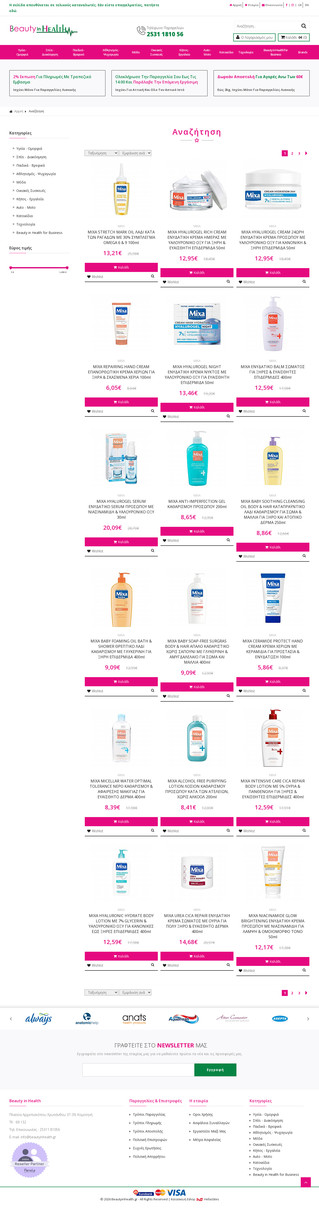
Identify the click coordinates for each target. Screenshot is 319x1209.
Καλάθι (121, 263)
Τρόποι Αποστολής (146, 1127)
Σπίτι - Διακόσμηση (49, 50)
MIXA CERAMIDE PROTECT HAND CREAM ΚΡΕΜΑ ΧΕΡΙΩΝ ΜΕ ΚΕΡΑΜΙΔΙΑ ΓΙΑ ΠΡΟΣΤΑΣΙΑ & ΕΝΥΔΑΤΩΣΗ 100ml (273, 644)
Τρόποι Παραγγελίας (147, 1110)
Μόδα (135, 50)
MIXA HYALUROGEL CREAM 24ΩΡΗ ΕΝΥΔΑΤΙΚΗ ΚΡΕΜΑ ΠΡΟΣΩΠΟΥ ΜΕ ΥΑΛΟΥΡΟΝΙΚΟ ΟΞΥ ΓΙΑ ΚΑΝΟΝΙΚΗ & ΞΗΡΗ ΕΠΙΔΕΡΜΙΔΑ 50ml (272, 235)
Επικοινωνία (271, 5)
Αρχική (233, 5)
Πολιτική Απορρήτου (147, 1152)
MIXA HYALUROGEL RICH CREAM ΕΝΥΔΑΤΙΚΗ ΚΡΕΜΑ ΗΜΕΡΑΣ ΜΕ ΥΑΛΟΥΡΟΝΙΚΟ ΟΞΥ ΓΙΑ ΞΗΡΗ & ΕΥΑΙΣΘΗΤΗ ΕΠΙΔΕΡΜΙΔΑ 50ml (197, 235)
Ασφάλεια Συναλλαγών (210, 1118)
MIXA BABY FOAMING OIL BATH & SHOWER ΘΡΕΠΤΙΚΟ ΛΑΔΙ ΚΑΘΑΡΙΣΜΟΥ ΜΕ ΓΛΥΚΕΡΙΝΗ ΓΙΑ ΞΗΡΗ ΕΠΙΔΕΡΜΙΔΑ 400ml (121, 644)
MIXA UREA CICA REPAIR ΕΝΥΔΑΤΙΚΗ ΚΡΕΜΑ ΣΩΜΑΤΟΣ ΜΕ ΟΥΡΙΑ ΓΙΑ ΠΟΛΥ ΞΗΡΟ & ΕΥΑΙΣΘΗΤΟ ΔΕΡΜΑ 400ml (197, 919)
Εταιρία (250, 5)
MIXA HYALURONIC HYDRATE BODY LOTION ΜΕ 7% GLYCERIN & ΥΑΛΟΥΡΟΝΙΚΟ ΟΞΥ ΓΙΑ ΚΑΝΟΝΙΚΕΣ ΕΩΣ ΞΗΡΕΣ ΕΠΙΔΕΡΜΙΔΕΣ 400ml (121, 919)
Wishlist (95, 272)
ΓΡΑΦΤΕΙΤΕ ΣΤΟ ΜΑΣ (160, 1041)
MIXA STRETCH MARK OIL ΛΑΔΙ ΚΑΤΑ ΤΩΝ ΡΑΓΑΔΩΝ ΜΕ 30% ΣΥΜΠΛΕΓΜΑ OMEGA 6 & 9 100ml (121, 233)
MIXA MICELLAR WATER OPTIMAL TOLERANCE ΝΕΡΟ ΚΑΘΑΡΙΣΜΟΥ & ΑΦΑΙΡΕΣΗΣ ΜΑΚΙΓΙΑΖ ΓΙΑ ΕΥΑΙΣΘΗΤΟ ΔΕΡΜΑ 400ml (121, 784)
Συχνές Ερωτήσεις (145, 1143)
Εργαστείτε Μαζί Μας (208, 1127)
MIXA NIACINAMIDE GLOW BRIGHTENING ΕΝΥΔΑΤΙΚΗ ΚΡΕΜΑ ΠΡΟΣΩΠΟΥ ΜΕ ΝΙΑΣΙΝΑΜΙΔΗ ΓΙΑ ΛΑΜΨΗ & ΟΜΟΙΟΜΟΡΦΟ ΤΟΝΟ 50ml (272, 922)
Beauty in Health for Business (274, 50)
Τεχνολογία (244, 50)
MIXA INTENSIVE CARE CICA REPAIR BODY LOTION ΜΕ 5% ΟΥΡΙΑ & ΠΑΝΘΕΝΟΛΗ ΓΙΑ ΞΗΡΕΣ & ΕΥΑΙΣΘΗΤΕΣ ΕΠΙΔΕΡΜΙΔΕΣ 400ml (273, 784)
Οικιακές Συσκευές (156, 50)
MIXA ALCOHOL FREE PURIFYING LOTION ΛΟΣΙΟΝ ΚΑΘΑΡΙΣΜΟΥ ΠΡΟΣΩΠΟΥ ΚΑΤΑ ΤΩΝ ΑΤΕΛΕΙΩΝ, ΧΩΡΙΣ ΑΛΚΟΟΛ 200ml (197, 784)
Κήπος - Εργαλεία (183, 50)
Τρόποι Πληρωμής (145, 1118)
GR (299, 5)
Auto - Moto (206, 50)
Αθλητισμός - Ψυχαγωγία (110, 50)
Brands (300, 50)
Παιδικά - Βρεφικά (78, 50)
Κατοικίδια (225, 50)
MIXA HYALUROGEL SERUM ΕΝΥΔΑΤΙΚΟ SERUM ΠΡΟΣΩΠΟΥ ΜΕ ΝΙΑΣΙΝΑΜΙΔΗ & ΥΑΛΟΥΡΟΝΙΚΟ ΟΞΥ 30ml (121, 505)
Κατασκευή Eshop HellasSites (195, 1195)
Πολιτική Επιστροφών (148, 1135)
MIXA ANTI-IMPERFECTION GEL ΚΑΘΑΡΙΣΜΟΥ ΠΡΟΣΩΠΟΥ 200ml (197, 499)
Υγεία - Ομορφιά (22, 50)
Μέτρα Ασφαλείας (205, 1135)
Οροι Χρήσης (201, 1110)
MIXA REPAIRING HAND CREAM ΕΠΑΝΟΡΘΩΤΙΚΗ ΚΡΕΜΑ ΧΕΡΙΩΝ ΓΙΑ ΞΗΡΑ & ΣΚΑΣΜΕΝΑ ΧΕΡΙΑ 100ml (121, 368)
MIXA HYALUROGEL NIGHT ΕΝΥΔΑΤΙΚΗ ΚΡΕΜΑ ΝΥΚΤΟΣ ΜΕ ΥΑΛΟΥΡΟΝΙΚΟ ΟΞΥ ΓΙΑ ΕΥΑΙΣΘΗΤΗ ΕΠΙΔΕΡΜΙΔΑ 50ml (197, 370)
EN (306, 5)
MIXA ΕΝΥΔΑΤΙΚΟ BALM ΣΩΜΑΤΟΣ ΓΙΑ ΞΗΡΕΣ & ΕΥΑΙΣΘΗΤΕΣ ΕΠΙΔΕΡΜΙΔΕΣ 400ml (273, 368)
